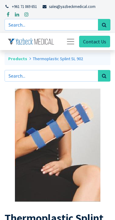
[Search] (104, 25)
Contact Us (94, 41)
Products (17, 58)
